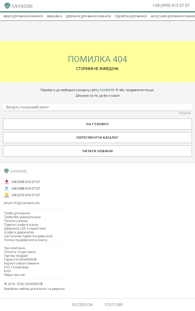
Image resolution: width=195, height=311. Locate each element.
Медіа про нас (14, 275)
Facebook (82, 304)
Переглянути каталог (97, 137)
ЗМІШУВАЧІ (54, 16)
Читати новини (97, 151)
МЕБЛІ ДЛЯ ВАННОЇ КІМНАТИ (23, 16)
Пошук (185, 113)
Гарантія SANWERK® (20, 259)
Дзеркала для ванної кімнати (88, 16)
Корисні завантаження (21, 263)
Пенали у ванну (16, 221)
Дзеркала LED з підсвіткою (25, 228)
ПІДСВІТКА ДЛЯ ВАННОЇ (131, 16)
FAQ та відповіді (16, 267)
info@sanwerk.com (26, 203)
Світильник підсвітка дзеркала (28, 236)
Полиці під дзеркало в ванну (25, 240)
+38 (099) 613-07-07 (25, 182)
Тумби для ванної (17, 213)
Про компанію (15, 248)
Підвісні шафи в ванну (21, 225)
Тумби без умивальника (22, 217)
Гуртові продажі (16, 256)
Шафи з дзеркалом (19, 232)
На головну (97, 124)
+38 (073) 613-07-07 (25, 195)
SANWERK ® (109, 90)
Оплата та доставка (20, 252)
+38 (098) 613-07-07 (25, 188)
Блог (7, 271)
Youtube (113, 304)
